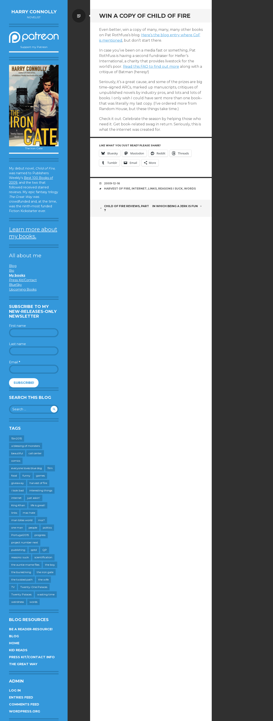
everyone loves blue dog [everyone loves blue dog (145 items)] (26, 468)
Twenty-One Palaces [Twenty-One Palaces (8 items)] (33, 587)
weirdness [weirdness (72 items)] (17, 601)
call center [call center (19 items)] (35, 453)
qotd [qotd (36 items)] (34, 549)
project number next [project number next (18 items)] (24, 542)
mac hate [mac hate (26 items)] (29, 512)
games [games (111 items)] (40, 475)
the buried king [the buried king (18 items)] (21, 572)
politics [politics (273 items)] (47, 527)
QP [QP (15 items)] (44, 549)
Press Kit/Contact (23, 280)
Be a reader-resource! (30, 629)
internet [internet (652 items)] (16, 498)
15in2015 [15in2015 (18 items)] (16, 438)
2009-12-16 (112, 183)
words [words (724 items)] (33, 601)
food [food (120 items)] (14, 475)
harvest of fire (117, 188)
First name (17, 326)
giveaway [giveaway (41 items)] (17, 483)
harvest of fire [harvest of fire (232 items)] (38, 483)
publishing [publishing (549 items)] (18, 549)
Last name (17, 344)
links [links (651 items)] (14, 512)
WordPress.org (24, 711)
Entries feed (21, 697)
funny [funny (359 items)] (26, 475)
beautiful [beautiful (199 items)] (17, 453)
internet (139, 188)
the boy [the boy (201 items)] (50, 564)
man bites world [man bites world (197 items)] (21, 520)
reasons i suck (170, 188)
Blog (12, 266)
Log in (15, 690)
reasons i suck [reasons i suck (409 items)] (20, 557)
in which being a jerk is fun (177, 206)
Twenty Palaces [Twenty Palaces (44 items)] (21, 594)
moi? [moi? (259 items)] (41, 520)
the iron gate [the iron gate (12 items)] (45, 572)
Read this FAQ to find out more (151, 66)
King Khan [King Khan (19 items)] (18, 505)
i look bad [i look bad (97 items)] (17, 490)
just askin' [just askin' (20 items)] (33, 498)
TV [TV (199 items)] (13, 587)
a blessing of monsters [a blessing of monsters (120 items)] (25, 446)
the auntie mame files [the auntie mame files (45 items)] (25, 564)
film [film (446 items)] (50, 468)
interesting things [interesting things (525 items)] (40, 490)
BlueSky (15, 285)
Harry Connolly (34, 11)
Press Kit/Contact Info (32, 657)
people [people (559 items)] (33, 527)
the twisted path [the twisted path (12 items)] (22, 579)
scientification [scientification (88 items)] (43, 557)
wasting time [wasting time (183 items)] (46, 594)
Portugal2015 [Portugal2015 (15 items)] (20, 535)
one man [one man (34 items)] (17, 527)
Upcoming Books (22, 289)
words (190, 188)
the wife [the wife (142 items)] (43, 579)
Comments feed (24, 704)
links (152, 188)
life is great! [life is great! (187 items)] (38, 505)
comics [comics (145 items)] (15, 460)
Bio (11, 271)
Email (14, 362)
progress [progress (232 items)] (40, 535)
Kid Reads (18, 650)
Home (14, 643)
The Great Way (23, 664)
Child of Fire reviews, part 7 (124, 208)
